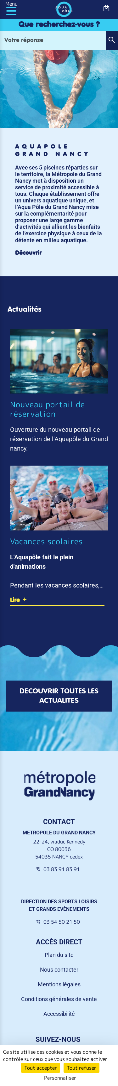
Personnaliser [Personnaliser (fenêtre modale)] (60, 1077)
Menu (11, 3)
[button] (111, 40)
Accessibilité (59, 1013)
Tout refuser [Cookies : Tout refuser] (81, 1067)
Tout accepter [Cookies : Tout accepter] (40, 1067)
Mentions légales (59, 984)
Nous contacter (59, 969)
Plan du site (59, 955)
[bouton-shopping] (106, 8)
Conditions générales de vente (59, 999)
